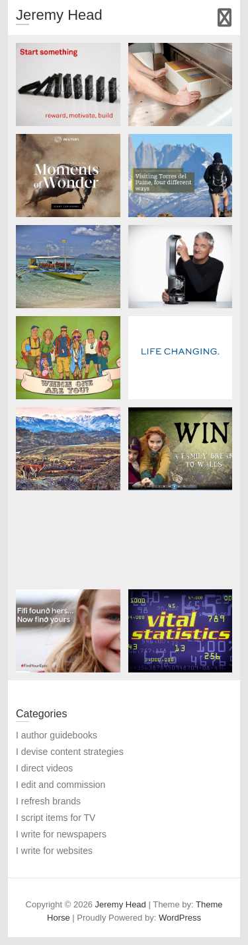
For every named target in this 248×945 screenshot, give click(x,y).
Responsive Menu (224, 17)
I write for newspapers (61, 834)
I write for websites (54, 850)
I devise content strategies (70, 751)
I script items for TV (55, 817)
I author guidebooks (56, 735)
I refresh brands (48, 801)
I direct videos (44, 768)
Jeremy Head (59, 15)
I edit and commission (60, 784)
